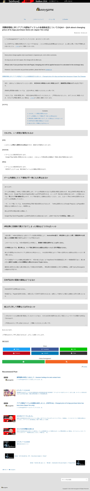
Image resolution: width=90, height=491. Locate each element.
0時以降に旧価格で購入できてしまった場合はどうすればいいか (46, 118)
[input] (74, 479)
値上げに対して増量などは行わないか (39, 123)
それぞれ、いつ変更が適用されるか (38, 113)
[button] (86, 480)
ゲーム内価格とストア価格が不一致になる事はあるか (43, 116)
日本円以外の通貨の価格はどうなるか (39, 120)
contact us (49, 69)
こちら (17, 46)
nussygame (5, 341)
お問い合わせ (68, 1)
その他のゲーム (53, 1)
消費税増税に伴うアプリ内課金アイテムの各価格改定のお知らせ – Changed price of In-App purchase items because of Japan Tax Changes (44, 76)
